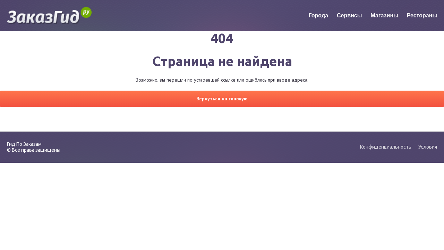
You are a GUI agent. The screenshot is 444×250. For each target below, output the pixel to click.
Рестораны (422, 15)
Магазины (384, 15)
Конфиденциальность (385, 147)
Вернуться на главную (222, 98)
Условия (427, 147)
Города (318, 15)
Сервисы (349, 15)
